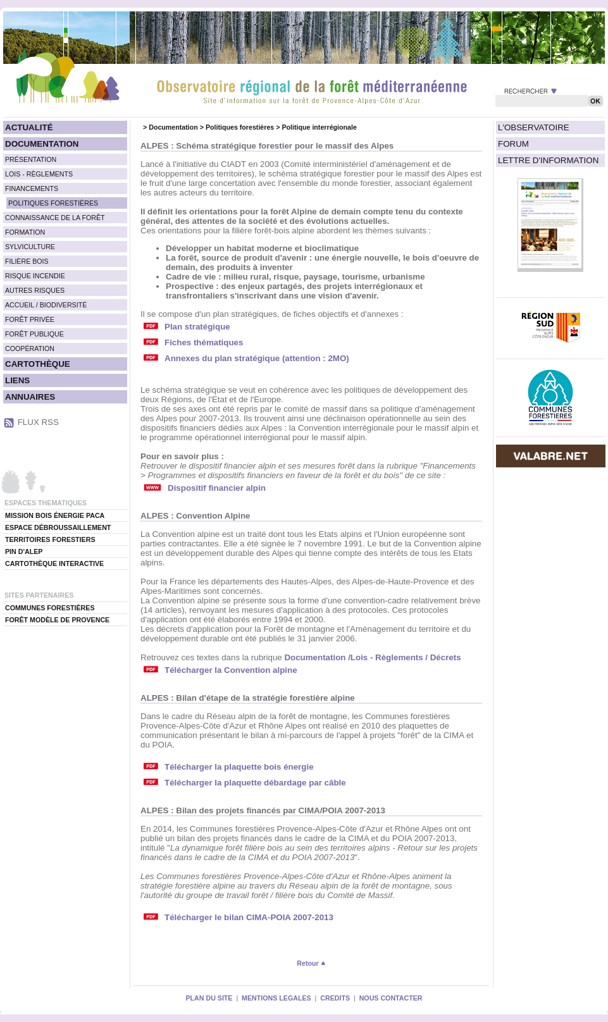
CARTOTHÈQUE (37, 364)
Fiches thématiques (203, 342)
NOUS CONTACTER (391, 998)
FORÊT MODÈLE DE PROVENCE (57, 620)
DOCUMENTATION (41, 144)
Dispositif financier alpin (217, 488)
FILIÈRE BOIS (27, 261)
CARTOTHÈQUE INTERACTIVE (54, 563)
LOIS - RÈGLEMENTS (39, 174)
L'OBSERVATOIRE (533, 127)
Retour (311, 963)
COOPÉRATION (29, 348)
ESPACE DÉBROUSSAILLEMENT (58, 527)
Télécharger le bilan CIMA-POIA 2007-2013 (248, 917)
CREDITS (335, 998)
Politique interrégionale (319, 127)
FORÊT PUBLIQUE (34, 334)
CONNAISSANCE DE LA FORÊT (55, 217)
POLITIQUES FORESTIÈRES (53, 203)
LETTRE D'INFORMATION (548, 160)
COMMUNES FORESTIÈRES (50, 608)
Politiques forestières (240, 127)
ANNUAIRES (30, 397)
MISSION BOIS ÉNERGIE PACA (54, 515)
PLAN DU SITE (208, 998)
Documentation (173, 127)
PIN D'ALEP (23, 551)
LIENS (17, 380)
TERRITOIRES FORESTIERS (50, 539)
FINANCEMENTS (31, 188)
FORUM (513, 144)
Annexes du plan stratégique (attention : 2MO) (256, 358)
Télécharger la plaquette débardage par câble (255, 782)
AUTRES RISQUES (35, 290)
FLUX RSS (38, 422)
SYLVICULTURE (30, 246)
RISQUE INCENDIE (35, 276)
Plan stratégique (197, 326)
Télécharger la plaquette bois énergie (239, 767)
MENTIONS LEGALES (276, 998)
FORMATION (25, 232)
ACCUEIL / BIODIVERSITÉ (46, 305)
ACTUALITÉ (29, 127)
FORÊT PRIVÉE (29, 319)
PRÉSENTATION (30, 159)
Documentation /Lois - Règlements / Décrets (372, 657)
